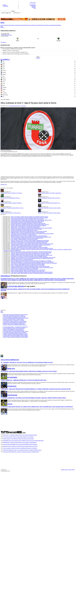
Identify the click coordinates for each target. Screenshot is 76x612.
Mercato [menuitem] (55, 25)
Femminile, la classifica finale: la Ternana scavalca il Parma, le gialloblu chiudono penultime (29, 241)
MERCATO (11, 368)
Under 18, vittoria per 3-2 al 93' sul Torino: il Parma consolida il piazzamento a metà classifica (30, 240)
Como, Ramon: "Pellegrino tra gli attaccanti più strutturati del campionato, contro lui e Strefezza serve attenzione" (34, 263)
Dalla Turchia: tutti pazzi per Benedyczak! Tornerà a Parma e (15, 314)
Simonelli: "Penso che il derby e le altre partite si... (11, 212)
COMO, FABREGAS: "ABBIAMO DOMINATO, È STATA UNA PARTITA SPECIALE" (24, 380)
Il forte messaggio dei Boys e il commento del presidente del (15, 326)
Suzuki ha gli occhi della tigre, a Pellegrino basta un (13, 330)
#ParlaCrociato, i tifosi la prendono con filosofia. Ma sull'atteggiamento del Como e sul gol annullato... (31, 227)
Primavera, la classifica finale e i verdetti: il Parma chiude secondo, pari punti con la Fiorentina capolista (32, 243)
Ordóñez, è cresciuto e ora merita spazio (11, 50)
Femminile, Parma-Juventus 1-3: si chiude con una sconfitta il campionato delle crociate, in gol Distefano (32, 261)
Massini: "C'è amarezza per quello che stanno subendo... (49, 212)
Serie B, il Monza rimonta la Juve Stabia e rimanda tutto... (49, 193)
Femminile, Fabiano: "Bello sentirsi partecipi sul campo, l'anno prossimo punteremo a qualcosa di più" (31, 255)
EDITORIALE (5, 276)
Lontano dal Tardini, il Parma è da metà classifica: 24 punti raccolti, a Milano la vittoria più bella (30, 244)
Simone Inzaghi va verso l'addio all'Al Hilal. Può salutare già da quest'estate (18, 438)
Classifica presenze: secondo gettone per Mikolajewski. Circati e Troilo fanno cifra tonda (29, 231)
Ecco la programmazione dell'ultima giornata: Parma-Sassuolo (15, 317)
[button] (13, 11)
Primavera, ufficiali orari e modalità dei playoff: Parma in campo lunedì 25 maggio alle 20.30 (30, 224)
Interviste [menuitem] (19, 25)
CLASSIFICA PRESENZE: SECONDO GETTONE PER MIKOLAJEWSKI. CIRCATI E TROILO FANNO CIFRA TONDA (33, 398)
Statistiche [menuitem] (11, 25)
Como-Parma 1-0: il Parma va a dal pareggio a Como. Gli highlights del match (29, 256)
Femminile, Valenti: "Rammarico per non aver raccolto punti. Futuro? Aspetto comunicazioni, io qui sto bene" (33, 257)
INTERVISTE (11, 386)
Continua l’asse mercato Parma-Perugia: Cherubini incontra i (15, 334)
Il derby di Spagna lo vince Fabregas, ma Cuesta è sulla (14, 316)
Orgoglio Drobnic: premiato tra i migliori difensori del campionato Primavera (26, 222)
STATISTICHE (12, 395)
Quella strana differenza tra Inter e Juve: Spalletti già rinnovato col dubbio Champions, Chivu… (22, 449)
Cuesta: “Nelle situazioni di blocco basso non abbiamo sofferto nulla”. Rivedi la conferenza (29, 217)
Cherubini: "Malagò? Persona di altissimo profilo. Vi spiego (15, 333)
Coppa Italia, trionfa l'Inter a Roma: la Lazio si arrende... (49, 207)
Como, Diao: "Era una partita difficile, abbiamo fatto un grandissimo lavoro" (26, 246)
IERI (2, 311)
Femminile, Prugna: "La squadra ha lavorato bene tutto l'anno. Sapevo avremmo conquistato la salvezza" (32, 248)
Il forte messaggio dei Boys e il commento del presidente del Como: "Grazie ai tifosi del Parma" (30, 266)
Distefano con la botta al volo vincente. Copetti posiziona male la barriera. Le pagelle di (32, 258)
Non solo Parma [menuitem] (37, 25)
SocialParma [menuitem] (24, 25)
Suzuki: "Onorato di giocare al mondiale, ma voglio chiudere (15, 337)
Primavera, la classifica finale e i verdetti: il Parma (13, 319)
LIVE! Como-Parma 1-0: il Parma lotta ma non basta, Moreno (15, 331)
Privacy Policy (72, 469)
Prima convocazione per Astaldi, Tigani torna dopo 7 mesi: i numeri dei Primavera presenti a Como (31, 237)
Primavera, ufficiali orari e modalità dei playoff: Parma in (14, 324)
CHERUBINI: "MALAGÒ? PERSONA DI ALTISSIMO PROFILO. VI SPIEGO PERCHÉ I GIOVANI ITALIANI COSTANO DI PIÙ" (36, 389)
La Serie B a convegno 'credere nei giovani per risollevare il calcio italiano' (18, 436)
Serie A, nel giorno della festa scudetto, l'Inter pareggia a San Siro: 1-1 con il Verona (28, 269)
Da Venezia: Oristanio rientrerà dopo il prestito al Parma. (14, 322)
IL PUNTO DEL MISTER (15, 286)
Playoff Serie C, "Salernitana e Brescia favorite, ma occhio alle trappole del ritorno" (20, 434)
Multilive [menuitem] (59, 25)
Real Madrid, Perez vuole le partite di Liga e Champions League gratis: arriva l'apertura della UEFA (23, 440)
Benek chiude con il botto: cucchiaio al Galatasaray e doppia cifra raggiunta (29, 247)
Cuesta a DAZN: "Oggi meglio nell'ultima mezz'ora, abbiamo (15, 335)
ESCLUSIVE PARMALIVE (10, 359)
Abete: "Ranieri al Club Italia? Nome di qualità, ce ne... (49, 202)
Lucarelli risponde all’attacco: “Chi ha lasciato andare (14, 328)
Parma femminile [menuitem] (50, 25)
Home (2, 22)
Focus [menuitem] (46, 25)
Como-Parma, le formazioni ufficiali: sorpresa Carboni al (14, 332)
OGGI (2, 312)
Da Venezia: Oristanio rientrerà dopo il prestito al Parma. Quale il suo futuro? (26, 229)
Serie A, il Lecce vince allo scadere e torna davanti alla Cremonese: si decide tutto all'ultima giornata (31, 251)
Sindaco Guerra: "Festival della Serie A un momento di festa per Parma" (25, 226)
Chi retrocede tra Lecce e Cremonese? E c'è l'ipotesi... (11, 193)
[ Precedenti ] (3, 42)
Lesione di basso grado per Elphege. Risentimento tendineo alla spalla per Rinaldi (27, 221)
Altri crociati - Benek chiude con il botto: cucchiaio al (14, 315)
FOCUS (9, 404)
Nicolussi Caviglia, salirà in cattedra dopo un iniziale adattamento (16, 53)
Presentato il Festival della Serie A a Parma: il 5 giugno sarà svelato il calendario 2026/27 (21, 451)
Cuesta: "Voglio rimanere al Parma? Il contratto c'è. (13, 329)
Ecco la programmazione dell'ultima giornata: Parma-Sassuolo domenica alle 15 (27, 238)
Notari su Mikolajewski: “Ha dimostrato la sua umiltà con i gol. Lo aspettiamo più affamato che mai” (31, 220)
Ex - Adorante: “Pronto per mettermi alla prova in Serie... (12, 207)
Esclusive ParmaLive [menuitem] (5, 25)
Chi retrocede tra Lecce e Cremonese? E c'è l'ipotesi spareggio (23, 234)
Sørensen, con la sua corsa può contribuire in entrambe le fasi (15, 52)
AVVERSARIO (12, 377)
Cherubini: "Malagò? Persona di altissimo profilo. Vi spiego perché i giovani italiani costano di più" (31, 252)
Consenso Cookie (64, 469)
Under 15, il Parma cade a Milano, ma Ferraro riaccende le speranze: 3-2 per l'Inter (27, 265)
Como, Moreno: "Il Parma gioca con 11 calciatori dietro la (15, 321)
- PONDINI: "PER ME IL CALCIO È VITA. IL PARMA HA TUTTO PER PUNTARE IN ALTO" (27, 362)
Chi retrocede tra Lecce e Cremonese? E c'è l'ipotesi (13, 320)
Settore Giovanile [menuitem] (30, 25)
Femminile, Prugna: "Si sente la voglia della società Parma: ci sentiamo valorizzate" (28, 232)
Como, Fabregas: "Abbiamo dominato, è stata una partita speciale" (24, 239)
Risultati (38, 58)
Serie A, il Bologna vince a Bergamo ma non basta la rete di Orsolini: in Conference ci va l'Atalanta (31, 260)
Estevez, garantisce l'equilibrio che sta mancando (12, 48)
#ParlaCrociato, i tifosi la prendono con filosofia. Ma (14, 323)
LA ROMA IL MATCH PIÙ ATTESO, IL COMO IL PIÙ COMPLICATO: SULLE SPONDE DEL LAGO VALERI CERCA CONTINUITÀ (37, 406)
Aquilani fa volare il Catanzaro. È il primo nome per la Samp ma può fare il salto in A (20, 446)
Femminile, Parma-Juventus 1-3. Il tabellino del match (22, 259)
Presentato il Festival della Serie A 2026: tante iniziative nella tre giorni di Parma (27, 218)
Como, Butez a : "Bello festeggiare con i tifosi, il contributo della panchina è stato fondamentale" (32, 273)
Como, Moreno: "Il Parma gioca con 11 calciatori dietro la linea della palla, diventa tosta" (29, 242)
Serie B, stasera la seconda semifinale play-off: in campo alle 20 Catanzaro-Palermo (28, 264)
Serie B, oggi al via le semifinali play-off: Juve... (10, 197)
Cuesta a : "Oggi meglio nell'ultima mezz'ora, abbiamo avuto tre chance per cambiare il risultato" (32, 272)
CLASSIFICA (5, 59)
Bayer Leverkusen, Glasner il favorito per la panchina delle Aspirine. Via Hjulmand (20, 448)
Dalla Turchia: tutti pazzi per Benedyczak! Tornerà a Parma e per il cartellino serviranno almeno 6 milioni (32, 233)
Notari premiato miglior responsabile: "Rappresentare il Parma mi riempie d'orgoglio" (28, 223)
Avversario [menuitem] (15, 25)
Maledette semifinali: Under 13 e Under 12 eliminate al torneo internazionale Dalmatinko (29, 235)
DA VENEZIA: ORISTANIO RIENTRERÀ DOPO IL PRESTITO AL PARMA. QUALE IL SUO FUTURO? (29, 371)
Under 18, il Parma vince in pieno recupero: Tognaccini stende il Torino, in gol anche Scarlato (30, 253)
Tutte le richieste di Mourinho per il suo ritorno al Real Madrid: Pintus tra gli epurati (20, 444)
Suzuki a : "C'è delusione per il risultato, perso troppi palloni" (24, 268)
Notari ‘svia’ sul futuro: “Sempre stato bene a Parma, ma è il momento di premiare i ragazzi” (29, 216)
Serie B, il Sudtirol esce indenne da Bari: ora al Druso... (49, 197)
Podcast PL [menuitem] (42, 25)
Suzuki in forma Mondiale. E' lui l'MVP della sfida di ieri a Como (24, 230)
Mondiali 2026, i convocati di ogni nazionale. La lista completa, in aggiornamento (19, 442)
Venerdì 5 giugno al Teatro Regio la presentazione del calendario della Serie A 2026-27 (28, 225)
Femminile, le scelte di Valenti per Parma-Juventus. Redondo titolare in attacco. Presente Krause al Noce (32, 267)
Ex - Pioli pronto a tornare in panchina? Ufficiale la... (11, 202)
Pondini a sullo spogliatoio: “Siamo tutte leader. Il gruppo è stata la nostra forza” (28, 270)
